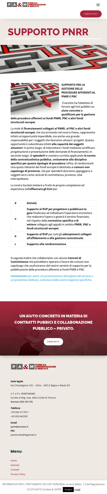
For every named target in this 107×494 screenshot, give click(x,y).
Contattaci (91, 13)
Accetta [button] (68, 489)
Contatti (53, 342)
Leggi (77, 489)
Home (14, 460)
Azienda (15, 465)
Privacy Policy (18, 474)
